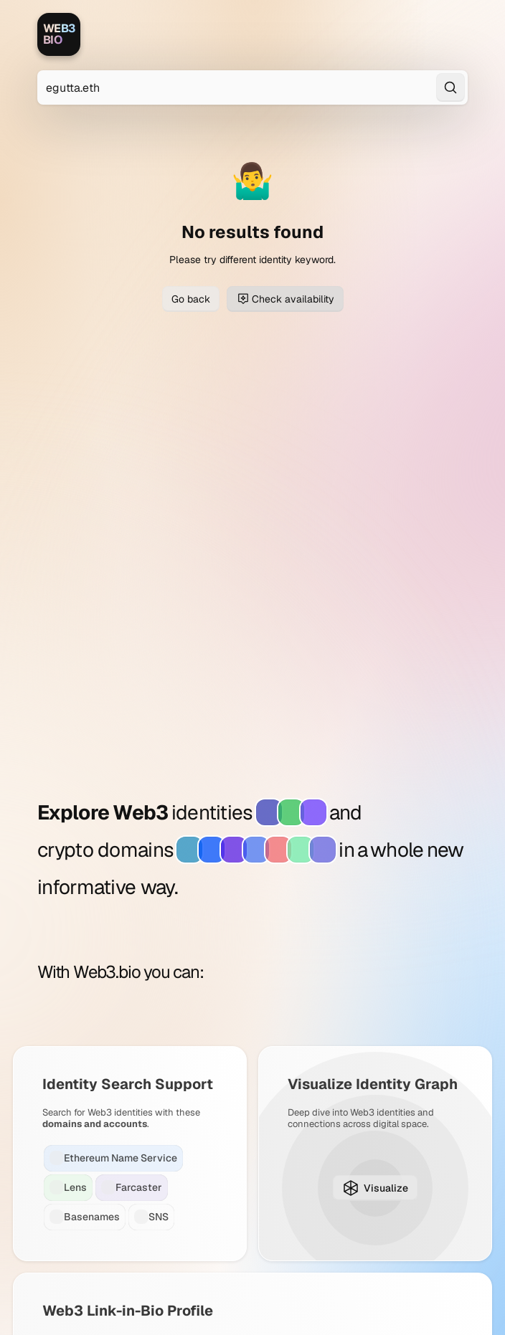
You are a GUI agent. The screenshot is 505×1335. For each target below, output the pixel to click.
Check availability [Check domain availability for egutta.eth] (285, 299)
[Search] (450, 87)
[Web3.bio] (58, 34)
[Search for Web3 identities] (252, 87)
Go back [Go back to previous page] (190, 299)
